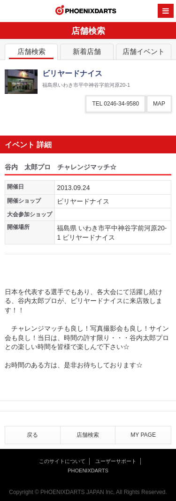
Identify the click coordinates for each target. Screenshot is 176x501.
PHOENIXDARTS (85, 11)
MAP (159, 103)
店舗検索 (31, 53)
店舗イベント (143, 53)
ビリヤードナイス (83, 201)
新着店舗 (86, 53)
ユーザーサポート (116, 461)
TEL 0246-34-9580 (115, 103)
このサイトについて (62, 461)
